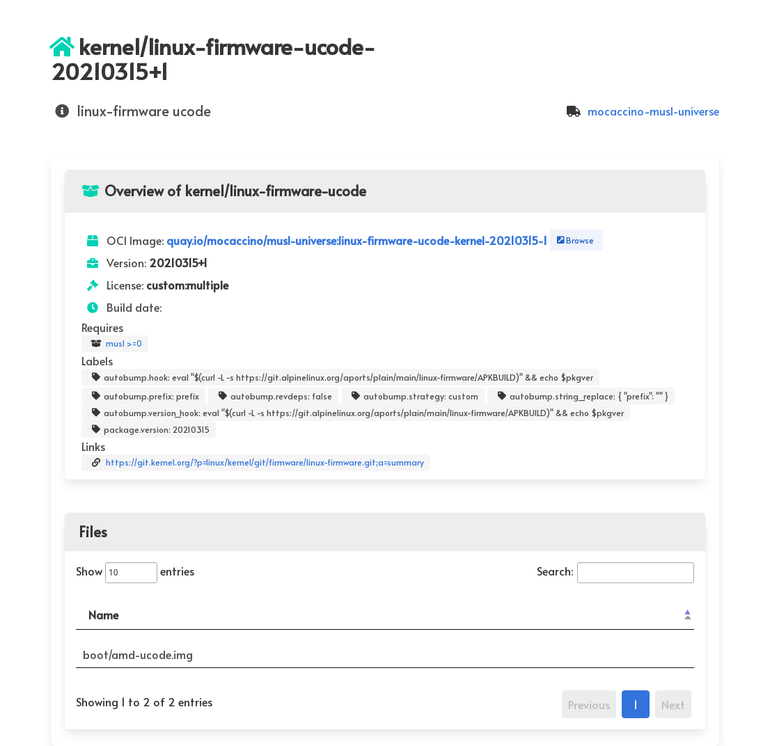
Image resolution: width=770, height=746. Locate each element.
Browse (574, 240)
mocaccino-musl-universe (641, 110)
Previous (589, 704)
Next (673, 704)
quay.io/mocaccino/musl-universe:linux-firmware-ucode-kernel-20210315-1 (358, 240)
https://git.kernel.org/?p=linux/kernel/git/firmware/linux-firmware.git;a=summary (256, 463)
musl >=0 (115, 344)
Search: (615, 570)
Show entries (135, 570)
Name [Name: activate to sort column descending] (103, 614)
